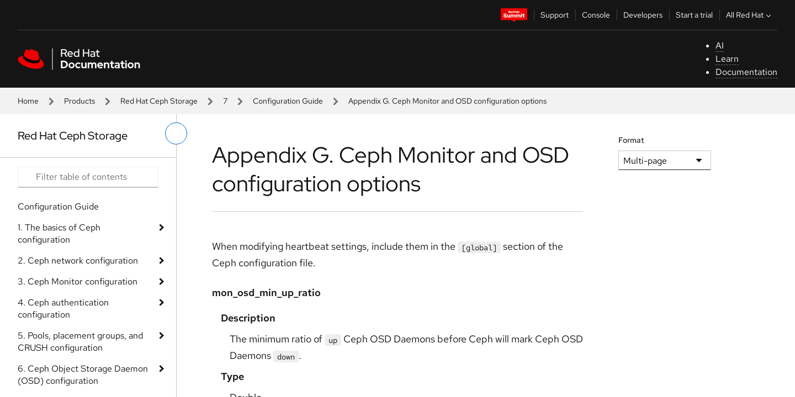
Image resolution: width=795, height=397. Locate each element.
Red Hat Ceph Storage (159, 101)
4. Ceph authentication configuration (63, 308)
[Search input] (88, 177)
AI (720, 45)
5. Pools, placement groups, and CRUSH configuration (80, 341)
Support (554, 15)
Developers (642, 15)
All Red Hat (749, 15)
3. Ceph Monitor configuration (77, 281)
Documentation (746, 72)
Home (28, 101)
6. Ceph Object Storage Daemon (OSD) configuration (83, 375)
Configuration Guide (288, 101)
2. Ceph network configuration (78, 260)
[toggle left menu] (176, 133)
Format (631, 140)
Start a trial (694, 15)
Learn (727, 59)
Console (596, 15)
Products (79, 101)
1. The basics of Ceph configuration (59, 233)
